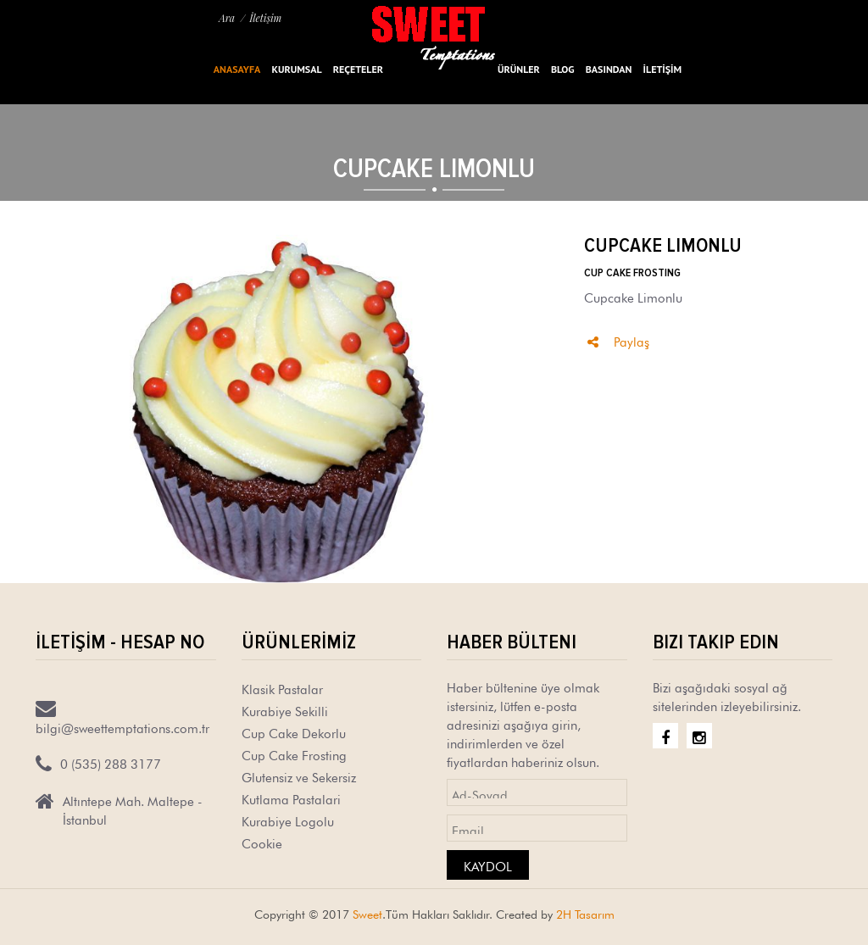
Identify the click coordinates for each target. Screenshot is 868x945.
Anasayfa (237, 69)
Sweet (367, 912)
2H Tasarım (585, 912)
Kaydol (488, 865)
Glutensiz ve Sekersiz (299, 776)
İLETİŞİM (662, 69)
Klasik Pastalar (282, 688)
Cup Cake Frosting (294, 754)
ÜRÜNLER (519, 69)
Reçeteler (358, 69)
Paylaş (618, 340)
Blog (563, 69)
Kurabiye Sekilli (285, 710)
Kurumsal (296, 69)
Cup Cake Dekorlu (294, 732)
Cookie (262, 842)
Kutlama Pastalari (291, 798)
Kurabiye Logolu (288, 820)
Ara (227, 18)
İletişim (265, 18)
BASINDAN (609, 69)
